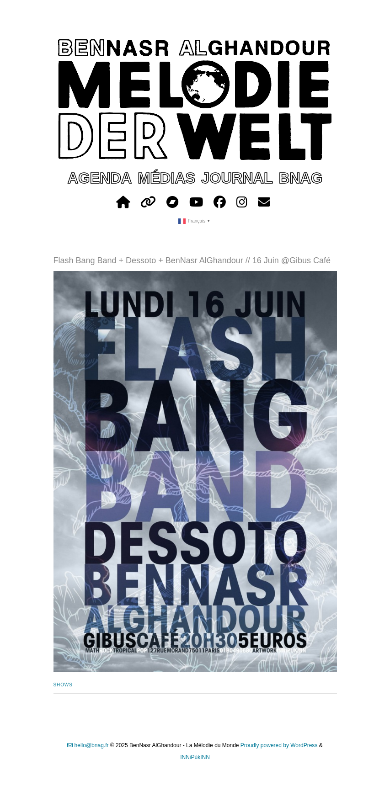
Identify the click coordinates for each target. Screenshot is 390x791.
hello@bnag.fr (87, 745)
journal (237, 178)
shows (63, 684)
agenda (100, 178)
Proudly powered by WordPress (279, 745)
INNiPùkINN (195, 757)
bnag (300, 178)
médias (166, 178)
